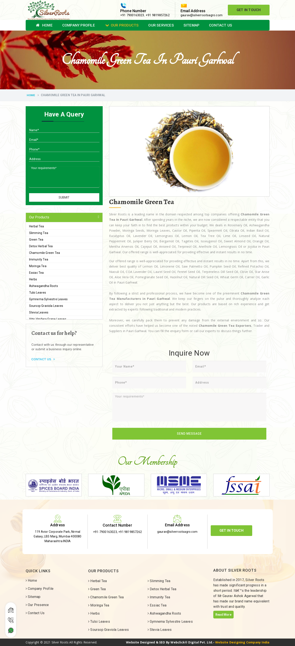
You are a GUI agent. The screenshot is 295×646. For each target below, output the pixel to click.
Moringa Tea (37, 266)
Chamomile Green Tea (44, 253)
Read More (223, 614)
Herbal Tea (36, 226)
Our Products (122, 25)
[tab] (64, 217)
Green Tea (36, 239)
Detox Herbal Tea (41, 246)
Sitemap (191, 25)
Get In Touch (249, 10)
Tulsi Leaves (37, 292)
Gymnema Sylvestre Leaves (48, 299)
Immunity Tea (38, 259)
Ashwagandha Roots (43, 286)
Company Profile (78, 25)
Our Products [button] (39, 217)
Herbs (33, 279)
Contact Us (220, 25)
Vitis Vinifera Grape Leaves (47, 319)
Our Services (161, 25)
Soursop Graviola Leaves (46, 306)
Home (44, 25)
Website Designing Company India (242, 642)
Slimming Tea (38, 233)
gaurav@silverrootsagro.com (201, 15)
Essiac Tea (36, 272)
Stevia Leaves (39, 312)
